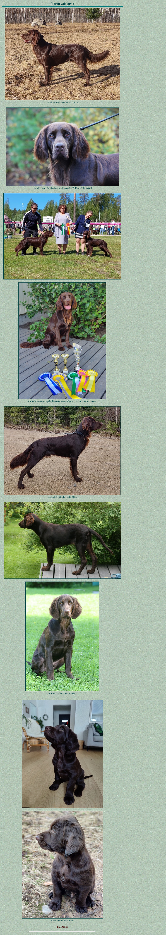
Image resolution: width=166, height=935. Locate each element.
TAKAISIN (62, 927)
